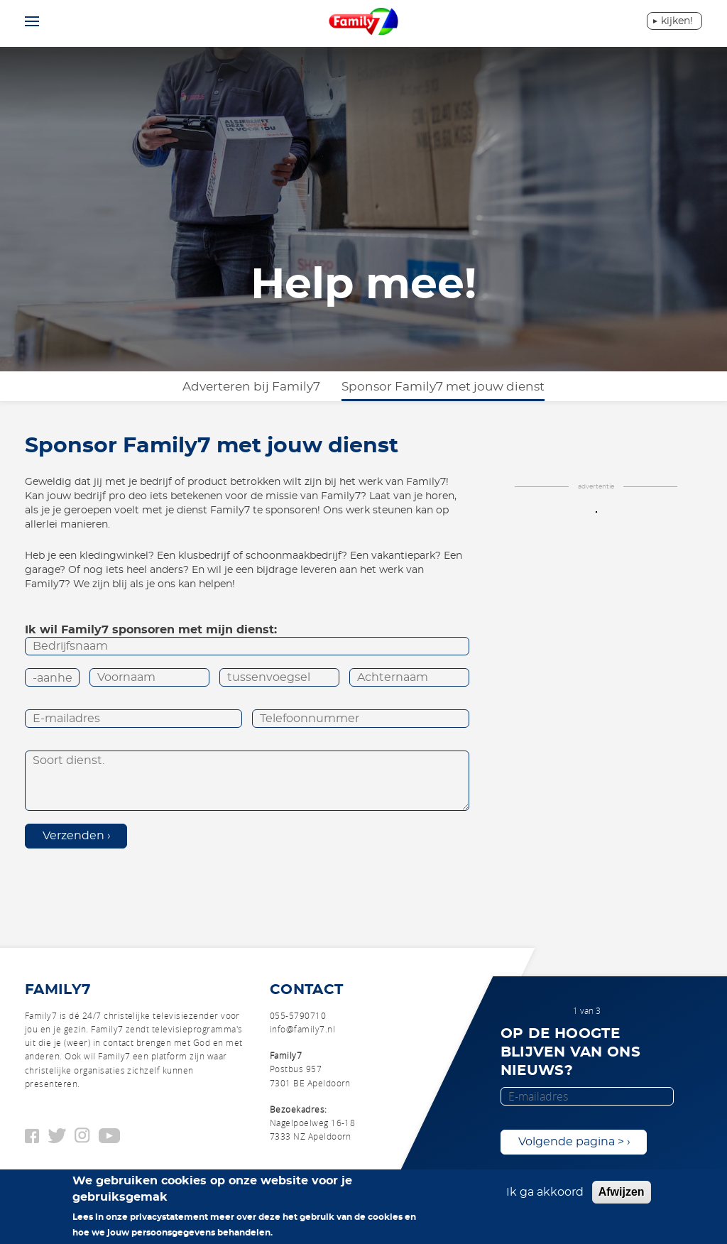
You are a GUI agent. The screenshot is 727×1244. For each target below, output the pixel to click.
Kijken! (677, 21)
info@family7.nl (302, 1029)
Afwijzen (621, 1197)
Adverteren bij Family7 (251, 387)
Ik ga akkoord (545, 1197)
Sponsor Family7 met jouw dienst (443, 387)
